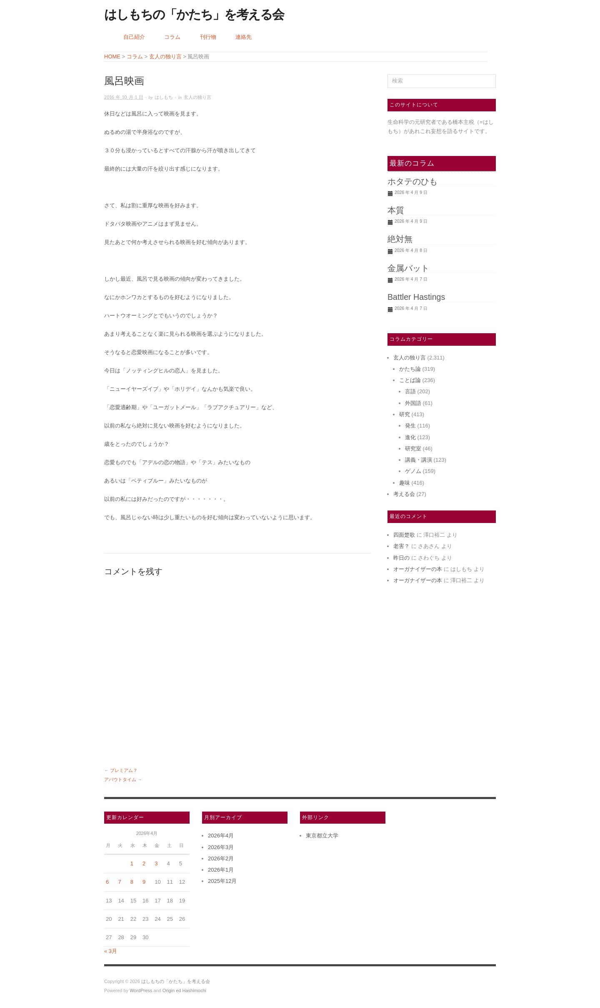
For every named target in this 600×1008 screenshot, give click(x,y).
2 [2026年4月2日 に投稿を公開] (143, 863)
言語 (410, 391)
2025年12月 (222, 881)
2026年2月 (221, 858)
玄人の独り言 (197, 97)
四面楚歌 (404, 535)
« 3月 (110, 951)
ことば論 (410, 380)
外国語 (413, 403)
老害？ (401, 546)
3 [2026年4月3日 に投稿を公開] (156, 863)
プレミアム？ (124, 770)
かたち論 (410, 369)
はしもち (164, 97)
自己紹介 (134, 37)
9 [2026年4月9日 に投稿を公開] (143, 882)
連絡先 (243, 37)
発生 (410, 425)
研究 (404, 414)
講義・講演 (418, 460)
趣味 (404, 483)
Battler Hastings (416, 297)
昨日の (401, 558)
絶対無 (400, 239)
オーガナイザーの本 (417, 569)
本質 (396, 210)
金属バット (408, 268)
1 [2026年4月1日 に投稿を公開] (131, 863)
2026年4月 (221, 835)
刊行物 (208, 37)
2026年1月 (221, 870)
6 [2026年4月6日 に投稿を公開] (107, 882)
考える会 (404, 494)
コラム (172, 37)
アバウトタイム (120, 779)
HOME (112, 56)
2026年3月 (221, 847)
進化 (410, 437)
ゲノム (413, 471)
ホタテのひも (413, 181)
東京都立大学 (322, 835)
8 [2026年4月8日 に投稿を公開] (131, 882)
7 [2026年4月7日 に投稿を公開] (119, 882)
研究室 (413, 448)
